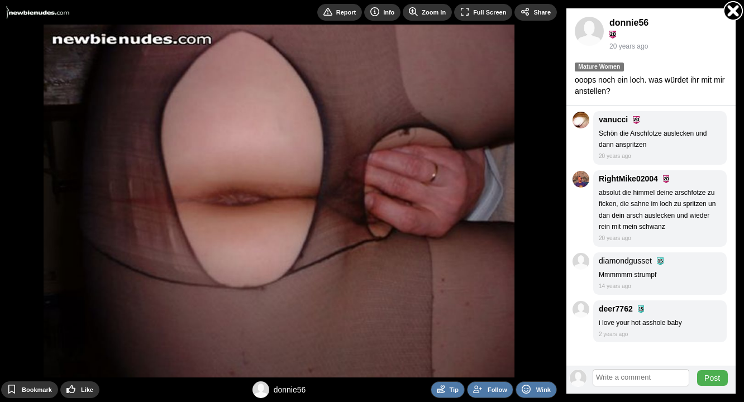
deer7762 (616, 308)
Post (712, 378)
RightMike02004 (628, 178)
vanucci (613, 119)
